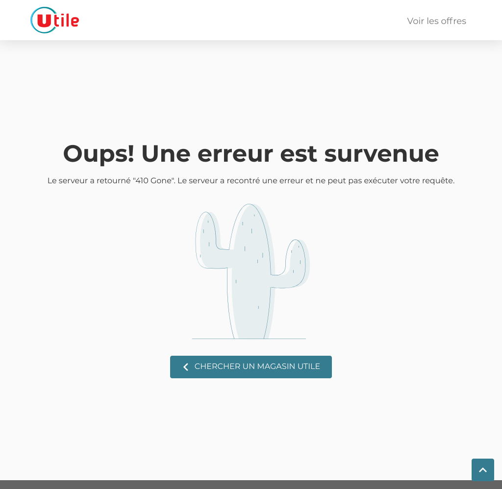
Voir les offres (436, 21)
